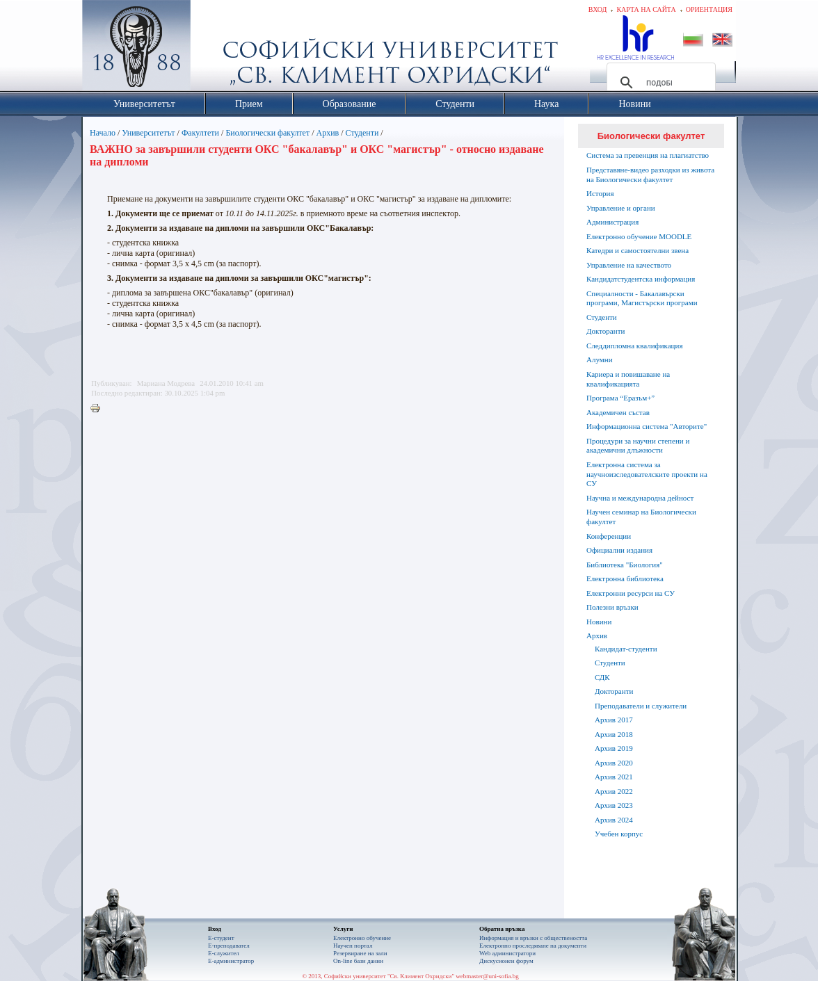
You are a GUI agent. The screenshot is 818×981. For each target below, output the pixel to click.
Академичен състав (618, 412)
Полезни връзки (612, 607)
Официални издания (619, 550)
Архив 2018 (614, 734)
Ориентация (709, 9)
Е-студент (221, 937)
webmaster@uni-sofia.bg (487, 976)
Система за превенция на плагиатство (647, 155)
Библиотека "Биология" (624, 564)
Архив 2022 (614, 791)
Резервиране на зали (360, 953)
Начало (102, 133)
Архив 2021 (614, 776)
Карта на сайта (645, 9)
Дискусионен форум (506, 960)
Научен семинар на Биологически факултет (641, 517)
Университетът (148, 133)
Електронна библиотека (625, 578)
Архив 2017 (614, 719)
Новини (598, 621)
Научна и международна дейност (639, 498)
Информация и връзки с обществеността (533, 937)
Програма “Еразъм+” (620, 398)
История (600, 193)
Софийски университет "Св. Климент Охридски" (215, 48)
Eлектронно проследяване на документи (532, 945)
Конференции (608, 536)
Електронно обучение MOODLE (638, 236)
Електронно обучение (362, 937)
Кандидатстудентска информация (640, 279)
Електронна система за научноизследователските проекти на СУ (646, 474)
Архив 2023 (614, 805)
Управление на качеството (628, 265)
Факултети (200, 133)
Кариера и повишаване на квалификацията (628, 379)
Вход (597, 9)
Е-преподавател (229, 945)
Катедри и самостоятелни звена (637, 250)
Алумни (599, 359)
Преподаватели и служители (641, 706)
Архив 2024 (614, 820)
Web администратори (507, 953)
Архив (327, 133)
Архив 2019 (614, 748)
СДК (602, 677)
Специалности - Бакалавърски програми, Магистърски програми (642, 298)
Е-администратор (231, 960)
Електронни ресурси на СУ (630, 593)
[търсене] (659, 82)
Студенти (362, 133)
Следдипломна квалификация (634, 345)
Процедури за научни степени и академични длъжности (637, 446)
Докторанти (605, 331)
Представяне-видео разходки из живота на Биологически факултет (650, 174)
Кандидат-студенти (626, 648)
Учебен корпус (619, 833)
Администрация (612, 222)
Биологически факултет (267, 133)
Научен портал (352, 945)
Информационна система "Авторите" (646, 426)
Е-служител (223, 953)
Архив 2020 (614, 763)
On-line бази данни (358, 960)
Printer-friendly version (99, 409)
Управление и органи (620, 208)
